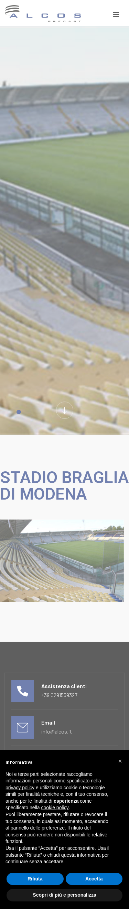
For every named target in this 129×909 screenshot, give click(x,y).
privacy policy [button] (20, 787)
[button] (120, 761)
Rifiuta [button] (35, 878)
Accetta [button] (94, 878)
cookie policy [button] (55, 807)
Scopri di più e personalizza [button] (64, 895)
